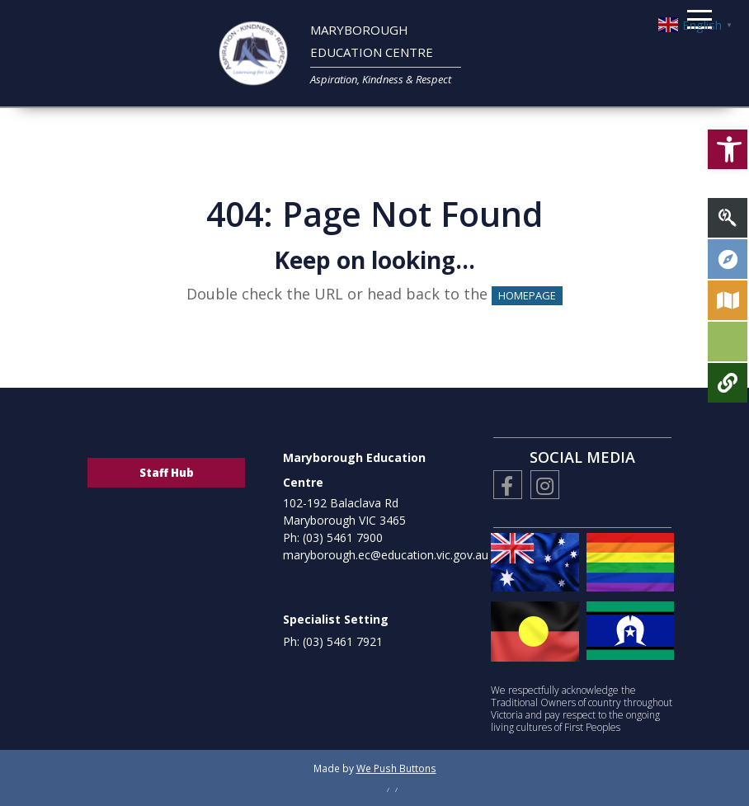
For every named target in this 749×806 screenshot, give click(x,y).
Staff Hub (166, 472)
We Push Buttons (396, 768)
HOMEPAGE (527, 295)
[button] (727, 133)
